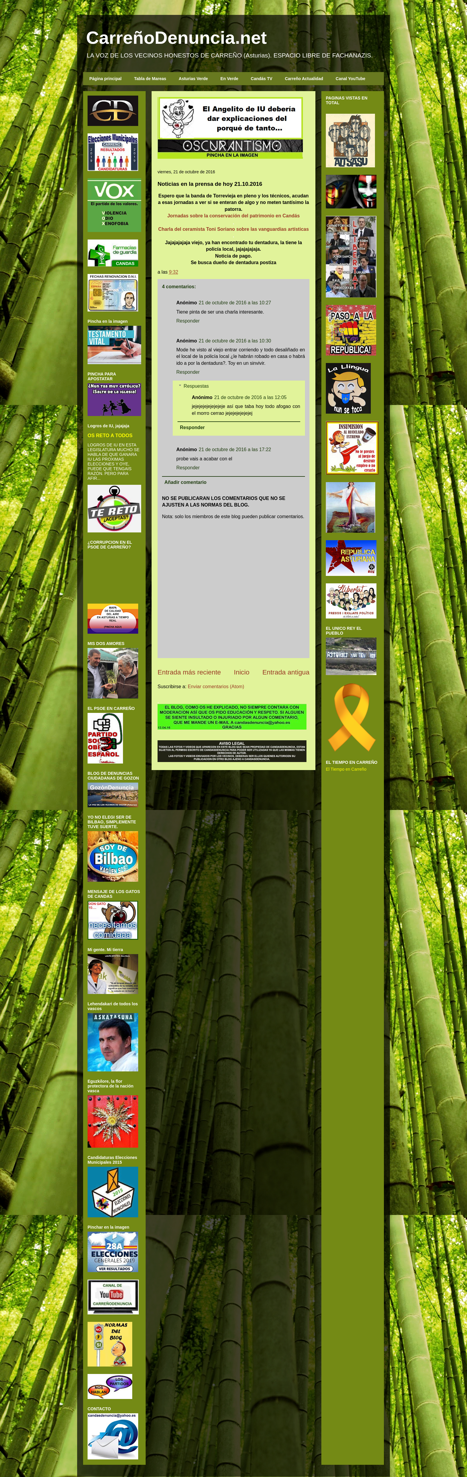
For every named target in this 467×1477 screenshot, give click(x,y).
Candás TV (261, 78)
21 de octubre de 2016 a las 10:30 (235, 340)
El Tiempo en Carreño (346, 769)
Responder (188, 320)
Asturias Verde (193, 78)
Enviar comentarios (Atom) (216, 686)
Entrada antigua (285, 672)
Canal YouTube (350, 78)
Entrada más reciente (189, 672)
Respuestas (196, 386)
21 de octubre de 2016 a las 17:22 (235, 449)
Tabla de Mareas (150, 78)
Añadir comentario (185, 482)
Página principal (105, 78)
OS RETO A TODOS (110, 435)
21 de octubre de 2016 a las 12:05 (250, 397)
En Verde (229, 78)
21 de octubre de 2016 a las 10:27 (235, 302)
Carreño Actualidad (304, 78)
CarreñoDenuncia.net (176, 38)
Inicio (241, 672)
